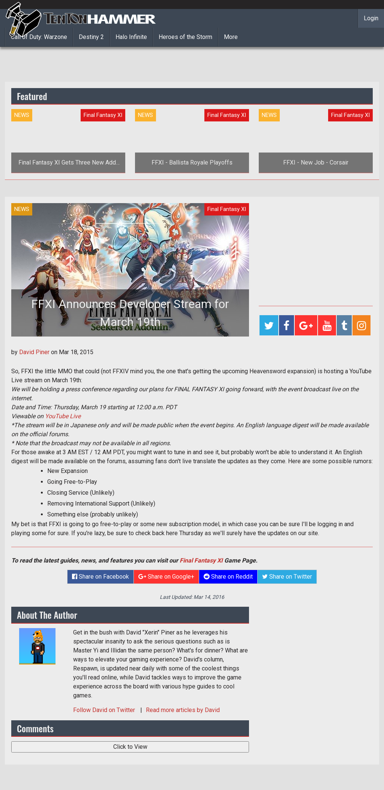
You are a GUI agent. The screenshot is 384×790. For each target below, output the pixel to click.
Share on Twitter (287, 576)
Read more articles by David (183, 710)
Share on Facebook (100, 576)
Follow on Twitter (104, 710)
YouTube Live (63, 416)
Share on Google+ (166, 576)
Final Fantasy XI (201, 560)
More (231, 36)
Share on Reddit (228, 576)
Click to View (130, 746)
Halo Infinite (131, 36)
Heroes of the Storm (185, 36)
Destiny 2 (91, 36)
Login (371, 18)
